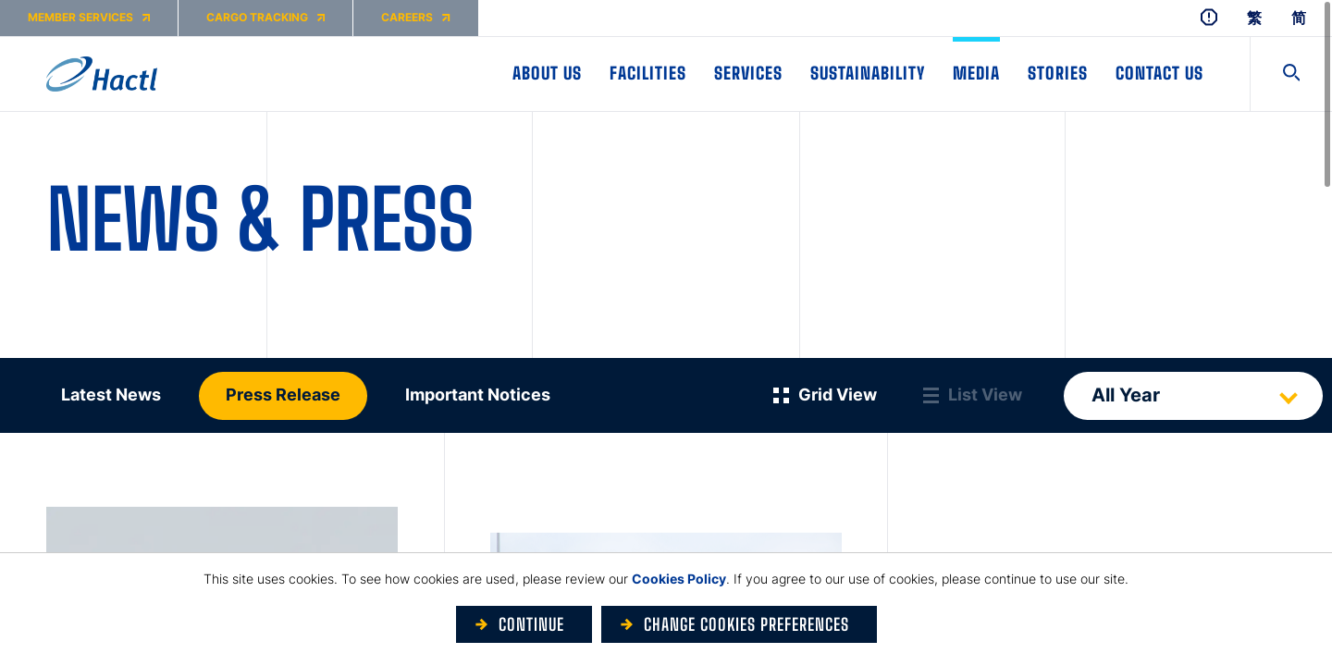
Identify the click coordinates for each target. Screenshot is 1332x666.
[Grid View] (825, 395)
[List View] (972, 395)
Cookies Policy (679, 578)
